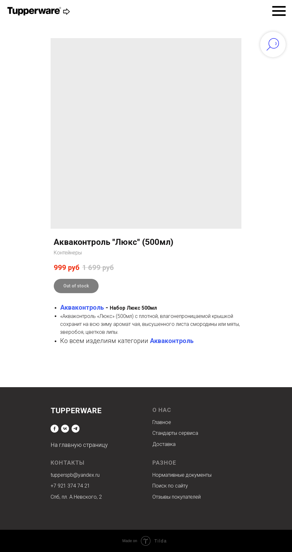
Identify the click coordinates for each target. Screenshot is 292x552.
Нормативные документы (182, 475)
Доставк (162, 444)
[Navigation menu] (279, 11)
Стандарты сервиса (175, 433)
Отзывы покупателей (176, 497)
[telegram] (76, 429)
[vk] (65, 429)
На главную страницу (79, 444)
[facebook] (55, 429)
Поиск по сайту (170, 486)
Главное (161, 422)
